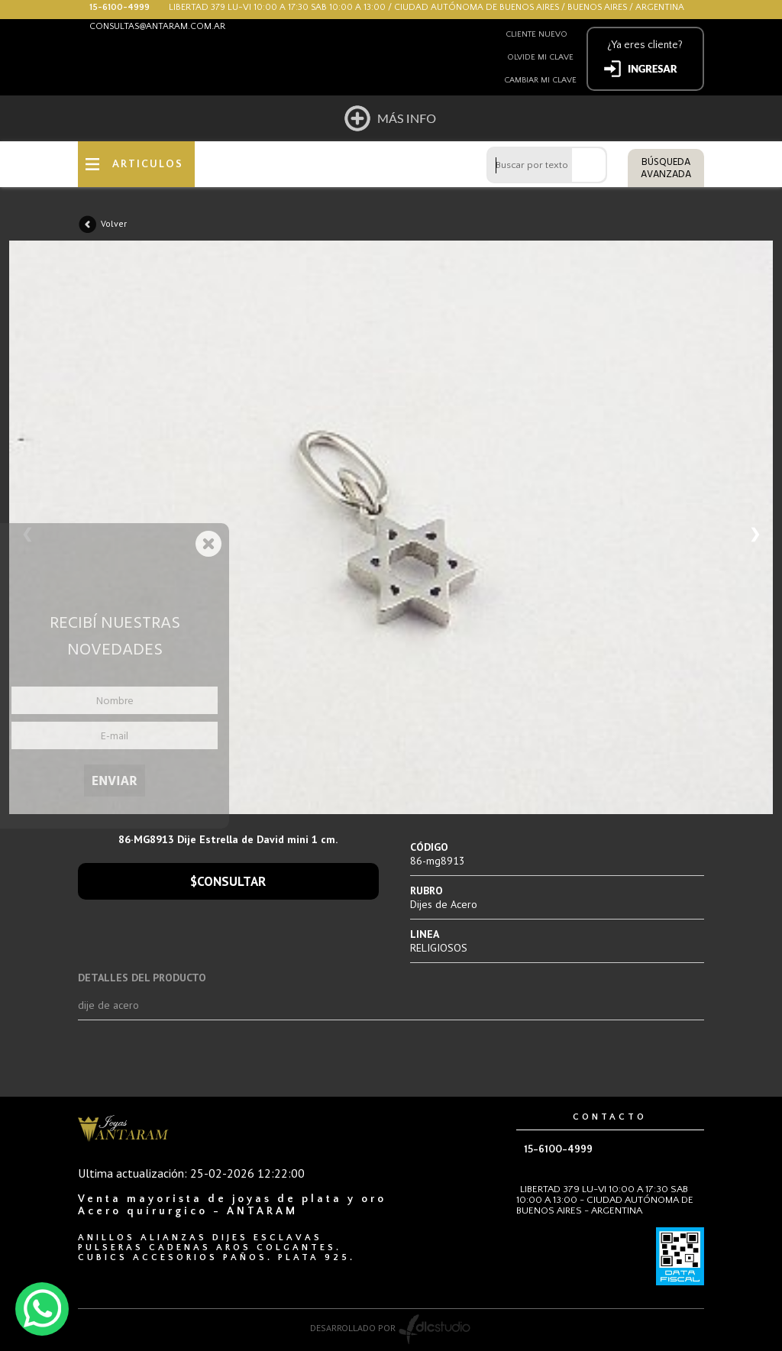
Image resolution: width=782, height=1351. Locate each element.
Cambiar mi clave (540, 80)
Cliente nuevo (536, 34)
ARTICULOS (147, 164)
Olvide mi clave (540, 57)
